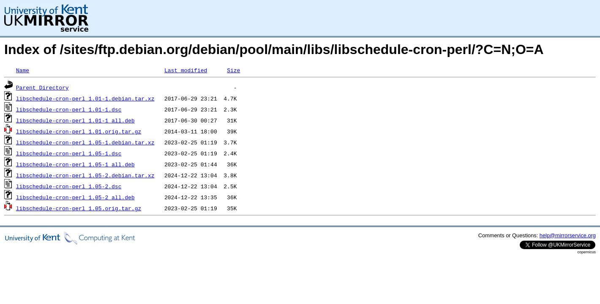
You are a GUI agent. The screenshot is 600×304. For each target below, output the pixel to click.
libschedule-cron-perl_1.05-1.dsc (69, 153)
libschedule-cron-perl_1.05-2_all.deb (75, 197)
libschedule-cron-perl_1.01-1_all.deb (75, 120)
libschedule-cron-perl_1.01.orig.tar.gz (78, 131)
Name (22, 70)
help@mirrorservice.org (568, 235)
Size (233, 70)
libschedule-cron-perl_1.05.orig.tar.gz (78, 208)
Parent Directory (42, 87)
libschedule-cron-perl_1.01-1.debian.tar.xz (85, 98)
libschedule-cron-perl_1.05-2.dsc (69, 186)
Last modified (185, 70)
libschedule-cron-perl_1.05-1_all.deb (75, 164)
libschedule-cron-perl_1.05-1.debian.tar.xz (85, 142)
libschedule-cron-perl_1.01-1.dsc (69, 109)
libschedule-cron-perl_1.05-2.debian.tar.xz (85, 175)
